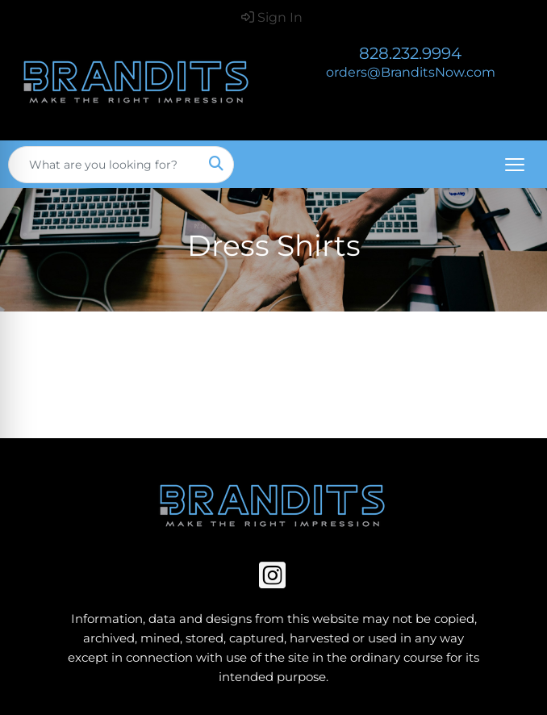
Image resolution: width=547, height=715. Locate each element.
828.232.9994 (410, 53)
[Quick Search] (104, 164)
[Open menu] (515, 164)
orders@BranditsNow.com (410, 72)
